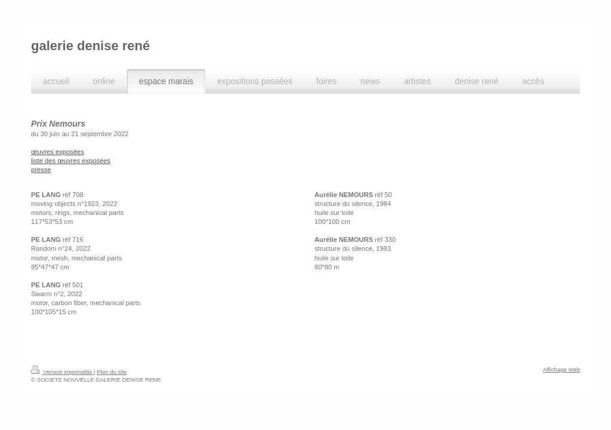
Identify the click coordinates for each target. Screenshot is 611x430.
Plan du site (111, 371)
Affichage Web (561, 369)
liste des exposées (70, 160)
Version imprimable (62, 371)
